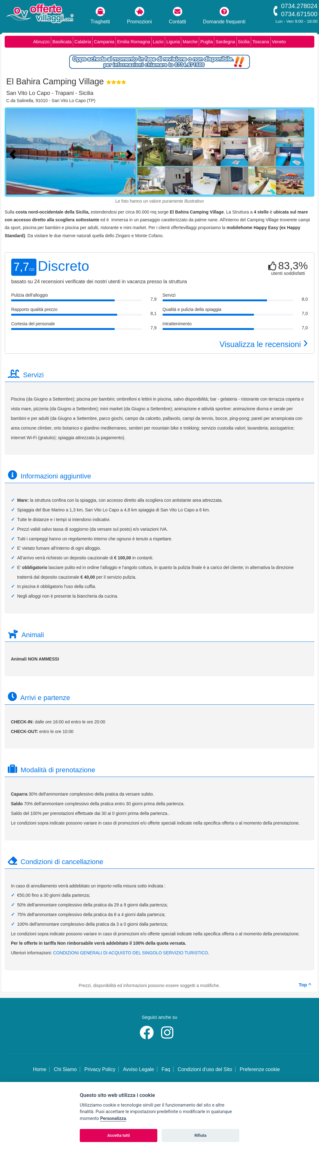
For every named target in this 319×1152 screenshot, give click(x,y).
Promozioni (139, 15)
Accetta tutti (118, 1135)
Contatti (177, 15)
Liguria (173, 41)
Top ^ (305, 984)
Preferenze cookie (260, 1069)
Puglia (206, 41)
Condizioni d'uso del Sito (205, 1069)
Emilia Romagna (133, 41)
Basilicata (62, 41)
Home (39, 1069)
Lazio (158, 41)
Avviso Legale (138, 1069)
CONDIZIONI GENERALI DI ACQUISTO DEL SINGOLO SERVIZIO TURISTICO (130, 952)
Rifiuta (200, 1135)
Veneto (279, 41)
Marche (190, 41)
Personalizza (113, 1118)
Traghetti (100, 15)
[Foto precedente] (14, 153)
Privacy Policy (100, 1069)
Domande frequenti (224, 15)
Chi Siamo (65, 1069)
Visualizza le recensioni (264, 344)
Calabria (82, 41)
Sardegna (225, 41)
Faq (165, 1069)
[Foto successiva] (131, 153)
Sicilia (244, 41)
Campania (104, 41)
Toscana (260, 41)
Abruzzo (41, 41)
